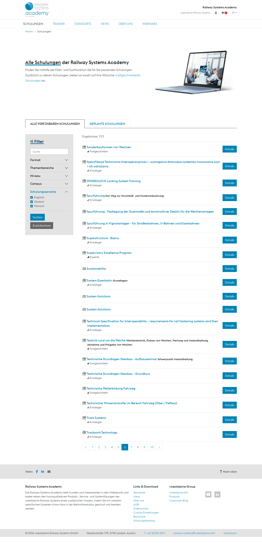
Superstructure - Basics (103, 238)
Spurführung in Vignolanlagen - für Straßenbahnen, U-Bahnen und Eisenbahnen (143, 223)
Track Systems (96, 418)
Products (174, 496)
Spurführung (96, 196)
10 (152, 447)
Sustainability (96, 268)
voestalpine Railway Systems (195, 12)
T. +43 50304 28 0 (154, 533)
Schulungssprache (43, 192)
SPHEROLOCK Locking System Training (114, 181)
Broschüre (139, 516)
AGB (136, 504)
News (105, 24)
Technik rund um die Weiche (106, 340)
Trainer (59, 24)
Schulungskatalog (144, 520)
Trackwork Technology (102, 432)
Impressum (230, 533)
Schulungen (33, 24)
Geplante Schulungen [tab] (107, 124)
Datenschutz (141, 508)
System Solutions (99, 296)
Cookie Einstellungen (146, 512)
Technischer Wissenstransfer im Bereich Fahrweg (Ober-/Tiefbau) (132, 403)
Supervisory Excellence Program (109, 253)
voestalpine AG (178, 492)
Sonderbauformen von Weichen (109, 147)
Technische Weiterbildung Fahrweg (111, 388)
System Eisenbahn (99, 280)
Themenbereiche (42, 168)
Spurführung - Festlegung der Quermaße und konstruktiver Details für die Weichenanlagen (150, 211)
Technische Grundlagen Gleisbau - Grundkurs (118, 374)
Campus (36, 184)
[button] (37, 471)
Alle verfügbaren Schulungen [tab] (55, 124)
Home (29, 31)
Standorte (82, 24)
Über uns (126, 24)
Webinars (149, 24)
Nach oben (228, 471)
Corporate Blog (178, 500)
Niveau (35, 176)
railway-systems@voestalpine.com (194, 533)
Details (229, 149)
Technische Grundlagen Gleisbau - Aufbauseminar (122, 359)
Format (35, 160)
